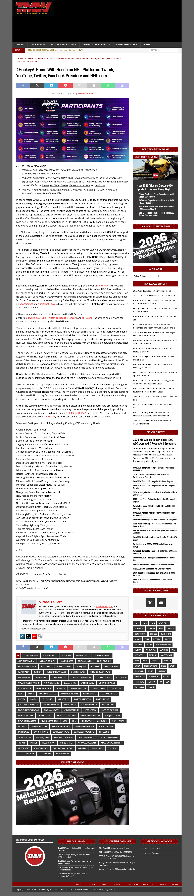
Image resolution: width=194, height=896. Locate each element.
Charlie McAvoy (78, 672)
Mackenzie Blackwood (28, 710)
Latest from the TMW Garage (155, 149)
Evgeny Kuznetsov (47, 694)
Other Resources (125, 44)
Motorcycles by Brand (95, 44)
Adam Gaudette (30, 655)
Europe (167, 639)
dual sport (166, 634)
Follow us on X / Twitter (150, 848)
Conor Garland (51, 683)
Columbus (121, 677)
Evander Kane (116, 688)
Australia (139, 628)
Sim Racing (104, 732)
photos (167, 660)
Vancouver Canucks (87, 743)
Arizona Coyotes (47, 661)
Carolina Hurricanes (56, 672)
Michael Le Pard (85, 93)
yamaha (151, 687)
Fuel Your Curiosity (155, 432)
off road (155, 660)
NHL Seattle (86, 721)
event (20, 694)
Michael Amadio (25, 715)
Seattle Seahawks (61, 732)
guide (149, 644)
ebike (147, 639)
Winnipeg (82, 748)
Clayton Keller (58, 677)
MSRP (137, 660)
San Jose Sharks (41, 732)
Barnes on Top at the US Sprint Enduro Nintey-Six (117, 869)
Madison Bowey (51, 710)
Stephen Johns (42, 737)
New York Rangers (49, 721)
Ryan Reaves (23, 732)
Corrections (132, 884)
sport (172, 666)
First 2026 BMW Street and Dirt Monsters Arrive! (152, 569)
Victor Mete (23, 748)
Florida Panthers (109, 694)
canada (37, 672)
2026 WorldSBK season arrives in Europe (152, 290)
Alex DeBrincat (49, 655)
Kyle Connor (70, 704)
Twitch (21, 743)
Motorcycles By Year (62, 44)
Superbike (161, 671)
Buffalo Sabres (63, 666)
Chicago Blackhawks (100, 672)
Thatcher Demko (85, 737)
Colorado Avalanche (81, 677)
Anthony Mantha (26, 661)
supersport (154, 676)
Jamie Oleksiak (102, 699)
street (150, 671)
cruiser (153, 634)
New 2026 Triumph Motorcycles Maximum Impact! (153, 481)
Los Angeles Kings (89, 704)
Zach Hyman (45, 754)
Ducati (138, 639)
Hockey (21, 699)
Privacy (104, 884)
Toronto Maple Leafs (108, 737)
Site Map (175, 884)
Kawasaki (163, 650)
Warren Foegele (41, 748)
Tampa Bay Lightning (63, 737)
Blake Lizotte (66, 661)
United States (66, 743)
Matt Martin (90, 710)
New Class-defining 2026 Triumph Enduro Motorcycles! (155, 519)
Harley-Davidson (163, 644)
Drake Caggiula (43, 688)
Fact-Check (148, 884)
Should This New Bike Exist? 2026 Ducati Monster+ (153, 564)
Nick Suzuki (102, 721)
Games (146, 44)
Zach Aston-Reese (26, 754)
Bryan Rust (46, 666)
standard (139, 671)
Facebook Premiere (69, 694)
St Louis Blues (24, 737)
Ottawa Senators (39, 726)
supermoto (140, 676)
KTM (173, 650)
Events (31, 694)
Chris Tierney (41, 677)
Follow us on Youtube (150, 853)
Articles (20, 44)
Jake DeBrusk (63, 699)
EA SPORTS (60, 688)
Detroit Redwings (107, 683)
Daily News (36, 44)
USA (167, 682)
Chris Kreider (24, 677)
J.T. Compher (47, 699)
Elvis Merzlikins (97, 688)
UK (160, 682)
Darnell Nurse (87, 683)
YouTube (112, 748)
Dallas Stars (70, 683)
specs (163, 666)
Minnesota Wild (45, 715)
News (30, 58)
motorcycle (166, 655)
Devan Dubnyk (24, 688)
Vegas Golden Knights (111, 743)
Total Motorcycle (104, 606)
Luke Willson (108, 704)
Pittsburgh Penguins (84, 726)
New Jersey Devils (112, 715)
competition (140, 634)
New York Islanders (27, 721)
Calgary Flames (111, 666)
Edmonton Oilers (78, 688)
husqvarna (150, 650)
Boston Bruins (84, 661)
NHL (74, 721)
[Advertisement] (119, 21)
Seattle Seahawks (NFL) (84, 732)
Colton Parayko (103, 677)
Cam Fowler (23, 672)
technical (139, 682)
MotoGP (153, 655)
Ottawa (22, 726)
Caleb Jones (81, 666)
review (137, 666)
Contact (162, 884)
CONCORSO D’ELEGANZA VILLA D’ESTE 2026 (154, 295)
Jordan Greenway (51, 704)
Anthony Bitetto (102, 655)
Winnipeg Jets (97, 748)
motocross (140, 655)
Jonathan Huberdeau (28, 704)
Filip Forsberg (89, 694)
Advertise (80, 884)
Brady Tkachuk (103, 661)
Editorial (117, 884)
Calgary (95, 666)
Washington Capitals (63, 748)
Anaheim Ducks (82, 655)
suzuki (166, 676)
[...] (161, 461)
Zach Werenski (62, 754)
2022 (137, 623)
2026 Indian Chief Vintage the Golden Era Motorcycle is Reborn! (72, 875)
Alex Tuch (66, 655)
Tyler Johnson (48, 743)
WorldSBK (139, 687)
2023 (145, 623)
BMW (161, 628)
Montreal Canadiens (66, 715)
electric (156, 639)
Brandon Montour (27, 666)
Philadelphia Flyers (60, 726)
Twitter (33, 743)
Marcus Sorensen (71, 710)
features (138, 644)
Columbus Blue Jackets (28, 683)
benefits (151, 628)
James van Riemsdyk (82, 699)
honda (33, 699)
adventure (163, 623)
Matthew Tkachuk (109, 710)
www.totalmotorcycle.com (33, 628)
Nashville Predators (90, 715)
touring (151, 682)
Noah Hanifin (118, 721)
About (92, 884)
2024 (153, 623)
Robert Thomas (106, 726)
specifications (150, 666)
